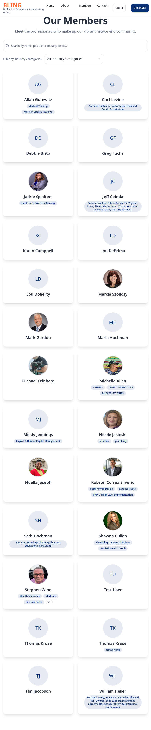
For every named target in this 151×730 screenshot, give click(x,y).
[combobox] (70, 59)
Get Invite (140, 8)
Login (119, 8)
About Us (65, 7)
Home (50, 5)
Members (85, 5)
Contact (102, 5)
